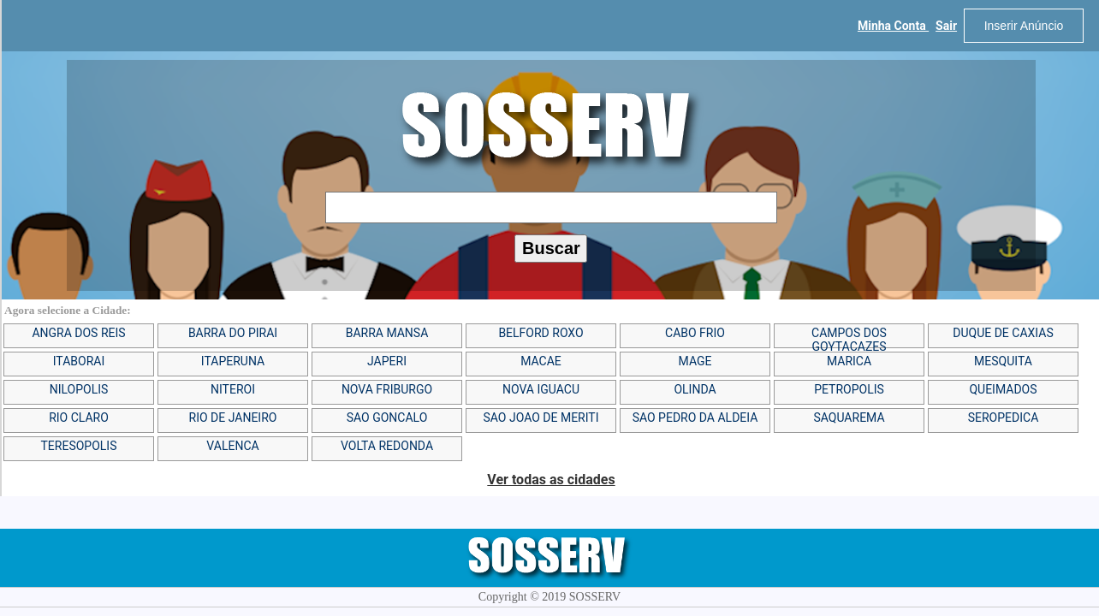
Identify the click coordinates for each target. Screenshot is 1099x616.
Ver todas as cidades (551, 479)
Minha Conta (893, 26)
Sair (946, 26)
